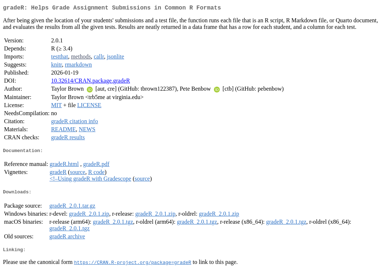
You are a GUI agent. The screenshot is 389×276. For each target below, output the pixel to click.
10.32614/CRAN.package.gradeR (90, 82)
